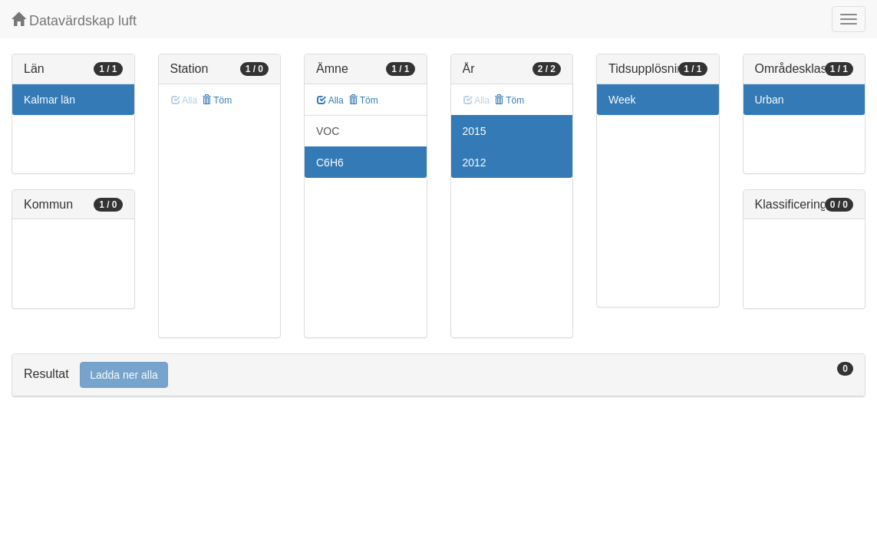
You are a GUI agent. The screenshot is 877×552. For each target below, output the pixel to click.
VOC (327, 131)
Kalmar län (49, 100)
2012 (474, 162)
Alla (330, 100)
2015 (474, 131)
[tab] (438, 375)
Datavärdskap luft (74, 20)
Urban (769, 100)
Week (622, 100)
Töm (217, 100)
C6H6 (330, 162)
